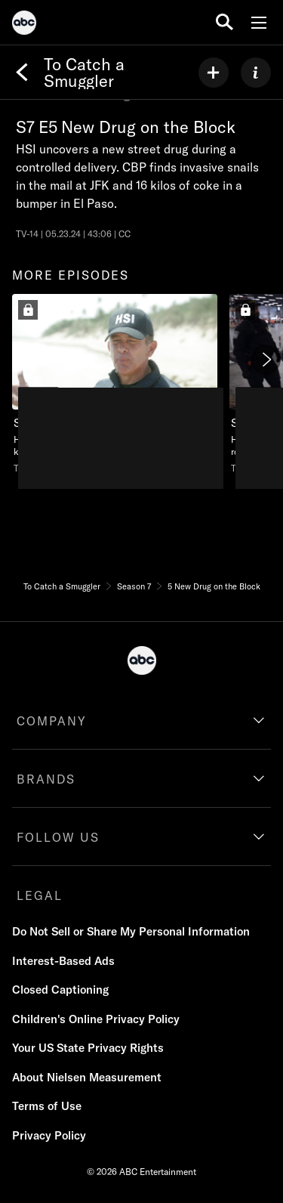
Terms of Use (47, 1106)
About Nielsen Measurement (86, 1077)
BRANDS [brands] (46, 779)
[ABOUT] (256, 72)
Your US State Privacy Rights (88, 1048)
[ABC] (24, 25)
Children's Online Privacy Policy (96, 1019)
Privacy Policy (49, 1135)
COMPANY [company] (52, 721)
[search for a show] (224, 22)
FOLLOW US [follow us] (58, 837)
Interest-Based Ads (63, 961)
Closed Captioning (60, 989)
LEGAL (40, 895)
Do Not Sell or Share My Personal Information (131, 931)
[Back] (22, 72)
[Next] (266, 360)
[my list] (213, 72)
